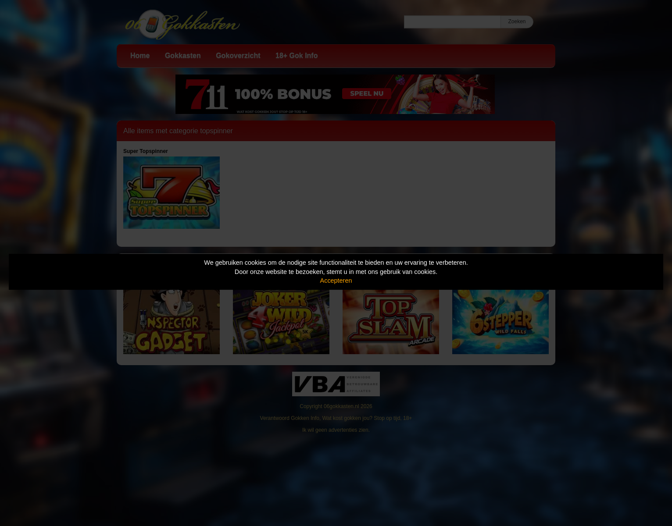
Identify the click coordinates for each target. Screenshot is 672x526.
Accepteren (336, 280)
